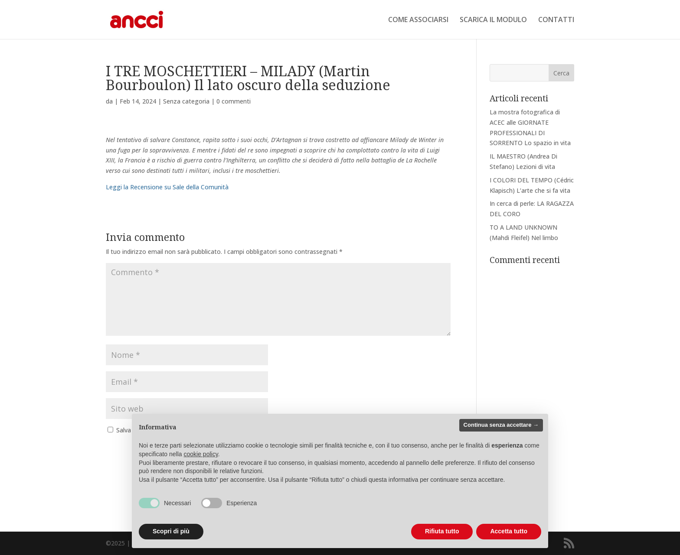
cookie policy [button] (201, 454)
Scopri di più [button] (171, 531)
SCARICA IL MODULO (493, 20)
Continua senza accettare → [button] (501, 425)
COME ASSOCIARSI (418, 20)
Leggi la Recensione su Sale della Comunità (167, 187)
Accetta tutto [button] (508, 531)
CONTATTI (556, 20)
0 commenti (233, 101)
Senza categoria (186, 101)
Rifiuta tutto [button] (442, 531)
